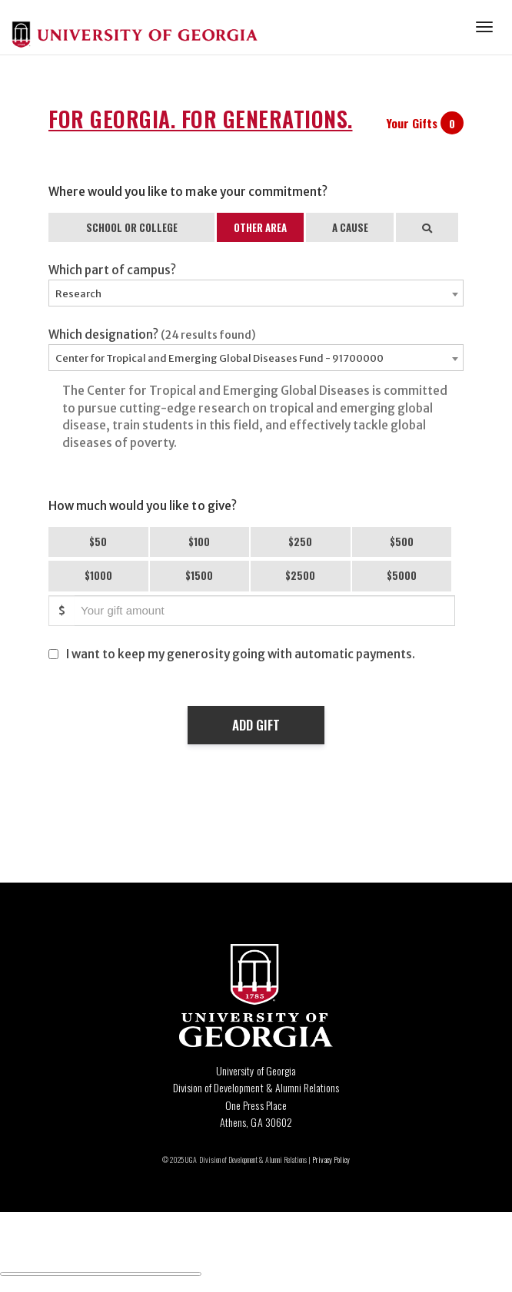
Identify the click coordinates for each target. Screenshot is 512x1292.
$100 (199, 541)
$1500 (199, 575)
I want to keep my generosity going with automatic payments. (240, 654)
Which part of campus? (112, 270)
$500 (402, 541)
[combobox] (256, 293)
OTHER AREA (260, 227)
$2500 (300, 575)
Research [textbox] (78, 293)
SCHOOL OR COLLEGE (132, 227)
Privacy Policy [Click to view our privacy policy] (330, 1159)
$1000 (98, 575)
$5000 (402, 575)
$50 (98, 541)
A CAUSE (350, 227)
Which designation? (152, 334)
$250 (300, 541)
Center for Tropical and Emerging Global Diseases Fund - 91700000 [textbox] (219, 358)
